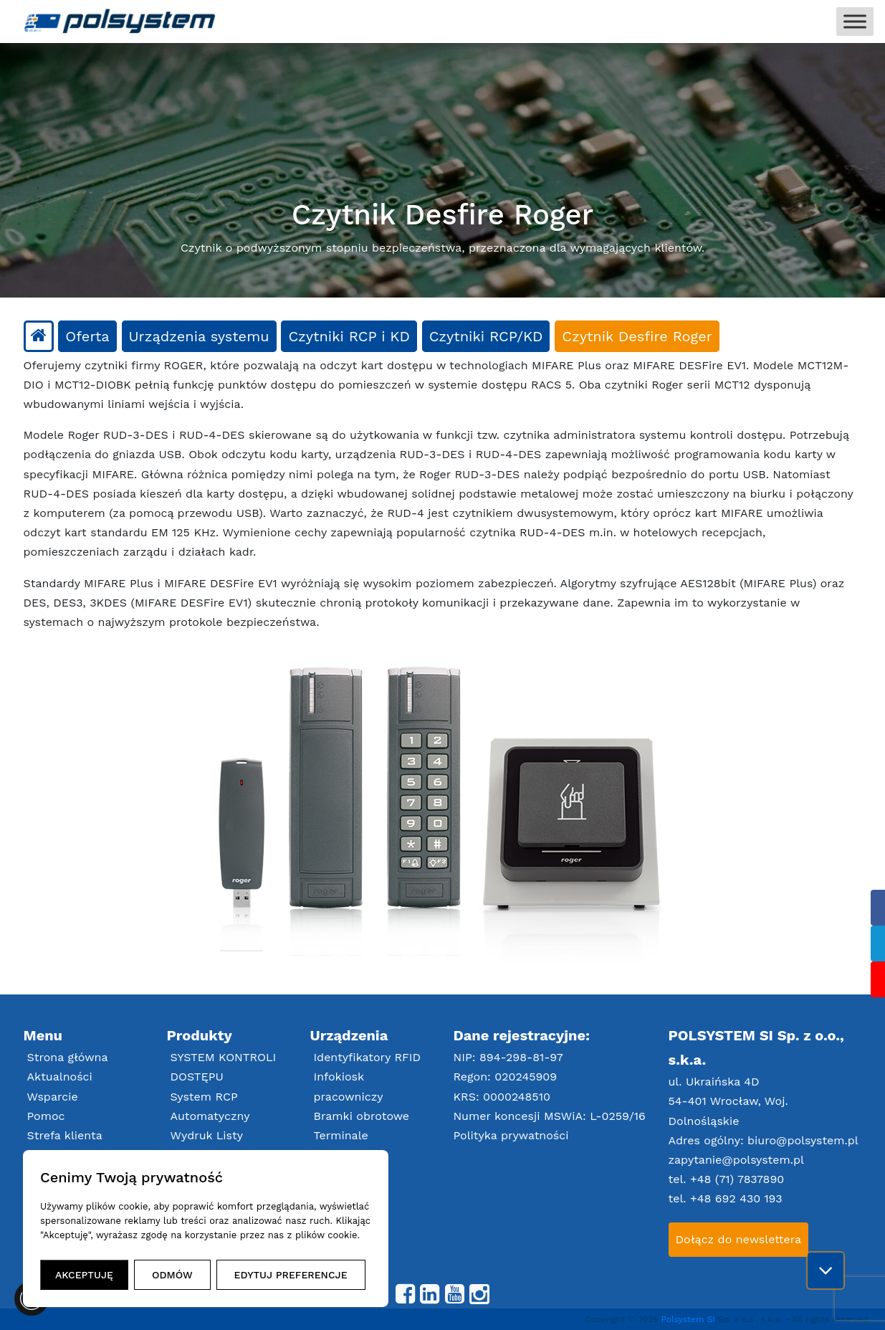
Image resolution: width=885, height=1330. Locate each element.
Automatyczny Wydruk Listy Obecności (210, 1135)
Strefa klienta (64, 1135)
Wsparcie (52, 1096)
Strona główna (67, 1057)
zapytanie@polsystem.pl (736, 1160)
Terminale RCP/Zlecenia (351, 1145)
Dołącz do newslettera (739, 1239)
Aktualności (59, 1076)
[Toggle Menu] (854, 21)
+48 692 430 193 (736, 1198)
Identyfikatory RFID (367, 1057)
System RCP (204, 1096)
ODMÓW (172, 1275)
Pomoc (46, 1116)
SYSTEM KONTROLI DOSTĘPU (224, 1066)
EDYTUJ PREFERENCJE (291, 1275)
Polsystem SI (689, 1319)
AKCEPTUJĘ (84, 1275)
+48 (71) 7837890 (737, 1179)
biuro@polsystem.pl (802, 1140)
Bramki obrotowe (362, 1116)
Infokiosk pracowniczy (348, 1086)
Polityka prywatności (511, 1135)
